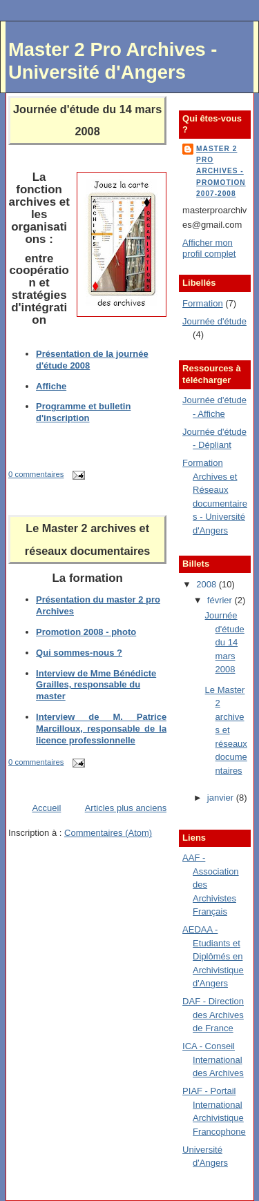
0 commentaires (36, 474)
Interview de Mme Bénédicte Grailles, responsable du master (96, 685)
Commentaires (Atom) (108, 833)
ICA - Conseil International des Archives (213, 1059)
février (221, 600)
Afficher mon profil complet (209, 248)
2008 (207, 584)
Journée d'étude (214, 321)
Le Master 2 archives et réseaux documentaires (226, 730)
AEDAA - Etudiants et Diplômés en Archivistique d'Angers (213, 956)
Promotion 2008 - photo (86, 632)
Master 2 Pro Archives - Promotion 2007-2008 (221, 171)
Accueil (46, 808)
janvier (221, 797)
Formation (202, 303)
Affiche (51, 386)
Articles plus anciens (126, 808)
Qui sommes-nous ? (79, 652)
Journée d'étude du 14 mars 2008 (224, 642)
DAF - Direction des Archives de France (213, 1014)
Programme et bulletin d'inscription (83, 412)
